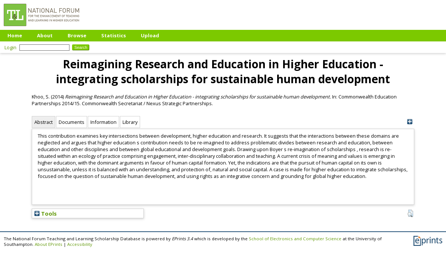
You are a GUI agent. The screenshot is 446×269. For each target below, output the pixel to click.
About (45, 35)
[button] (410, 213)
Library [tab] (130, 122)
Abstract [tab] (43, 122)
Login (10, 47)
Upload (150, 35)
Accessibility (79, 244)
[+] (409, 122)
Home (14, 35)
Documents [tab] (71, 122)
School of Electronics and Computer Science (295, 238)
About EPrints (48, 244)
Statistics (113, 35)
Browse (77, 35)
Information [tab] (103, 122)
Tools (45, 213)
